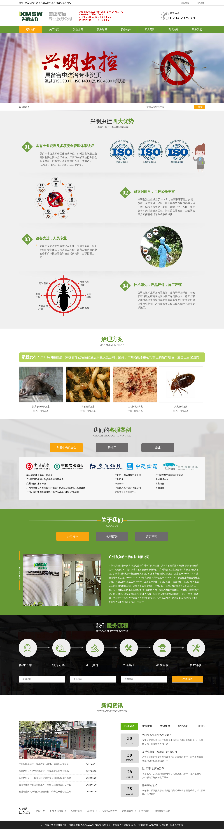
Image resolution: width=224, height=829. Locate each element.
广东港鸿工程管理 (108, 811)
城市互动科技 (176, 825)
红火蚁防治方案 (135, 406)
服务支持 (126, 29)
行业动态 (129, 726)
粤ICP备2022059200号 (90, 825)
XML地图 (154, 825)
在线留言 (184, 3)
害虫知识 (102, 29)
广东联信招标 (75, 811)
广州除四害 (116, 825)
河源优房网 (127, 811)
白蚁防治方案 (88, 406)
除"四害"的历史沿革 (153, 768)
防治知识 (165, 726)
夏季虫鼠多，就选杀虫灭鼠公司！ (161, 751)
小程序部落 (143, 811)
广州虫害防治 (141, 825)
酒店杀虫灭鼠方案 (41, 406)
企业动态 (183, 726)
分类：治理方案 (41, 411)
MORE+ (201, 726)
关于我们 (54, 29)
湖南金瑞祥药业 (162, 811)
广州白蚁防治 (128, 825)
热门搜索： (24, 107)
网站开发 (40, 811)
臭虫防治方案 (180, 406)
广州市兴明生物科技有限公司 (57, 825)
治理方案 (78, 29)
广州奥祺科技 (56, 811)
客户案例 (149, 29)
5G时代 (90, 811)
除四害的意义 (149, 785)
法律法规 (147, 726)
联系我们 (201, 3)
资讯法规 (173, 29)
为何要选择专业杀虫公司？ (157, 735)
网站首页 (30, 29)
